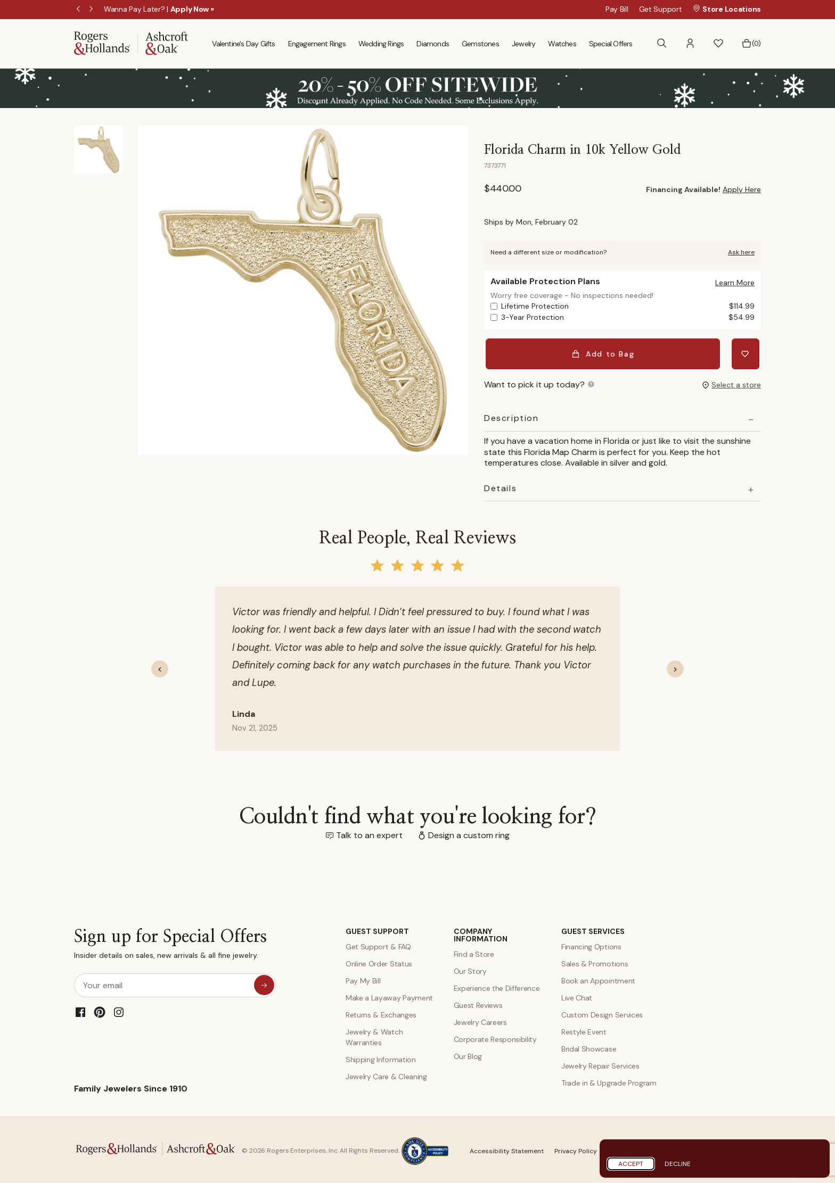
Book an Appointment (598, 977)
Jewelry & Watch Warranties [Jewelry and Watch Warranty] (374, 1034)
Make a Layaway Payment (389, 994)
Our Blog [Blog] (468, 1053)
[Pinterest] (99, 1009)
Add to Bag (604, 352)
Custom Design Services (602, 1011)
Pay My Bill (363, 977)
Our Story (470, 968)
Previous (79, 9)
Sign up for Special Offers (170, 943)
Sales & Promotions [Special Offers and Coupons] (594, 960)
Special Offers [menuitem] (611, 43)
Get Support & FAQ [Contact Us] (378, 943)
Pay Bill (616, 9)
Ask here (741, 252)
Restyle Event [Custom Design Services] (584, 1028)
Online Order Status (379, 960)
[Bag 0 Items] (751, 43)
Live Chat (576, 994)
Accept (630, 1164)
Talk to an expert (369, 832)
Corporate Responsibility (495, 1036)
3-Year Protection (628, 317)
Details (500, 485)
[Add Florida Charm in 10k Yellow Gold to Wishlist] (747, 352)
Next (92, 9)
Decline (678, 1164)
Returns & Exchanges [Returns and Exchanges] (381, 1011)
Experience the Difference (497, 985)
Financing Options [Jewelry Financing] (591, 943)
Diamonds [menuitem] (432, 43)
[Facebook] (80, 1009)
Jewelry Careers (480, 1019)
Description (511, 415)
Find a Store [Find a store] (474, 951)
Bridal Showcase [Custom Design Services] (588, 1045)
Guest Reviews (478, 1002)
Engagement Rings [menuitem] (317, 43)
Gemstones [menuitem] (480, 43)
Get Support (660, 9)
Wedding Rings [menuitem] (381, 43)
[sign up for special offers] (264, 982)
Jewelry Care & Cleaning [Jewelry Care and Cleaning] (386, 1073)
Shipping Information (381, 1056)
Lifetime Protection (628, 306)
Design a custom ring (469, 832)
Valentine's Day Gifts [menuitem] (243, 43)
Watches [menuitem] (562, 43)
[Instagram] (118, 1009)
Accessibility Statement (507, 1148)
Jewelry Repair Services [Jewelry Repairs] (600, 1063)
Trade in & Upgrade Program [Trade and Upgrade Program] (609, 1080)
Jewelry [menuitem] (523, 43)
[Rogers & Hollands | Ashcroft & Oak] (131, 42)
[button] (690, 43)
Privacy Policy (575, 1148)
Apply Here (742, 189)
